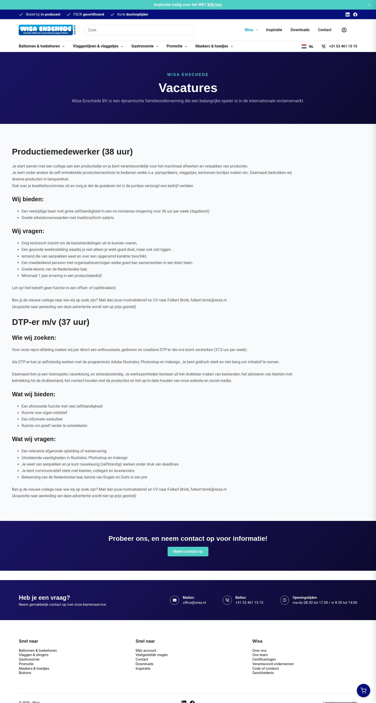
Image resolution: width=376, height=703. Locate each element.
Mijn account (145, 650)
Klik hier (214, 4)
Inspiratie (274, 30)
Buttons (25, 673)
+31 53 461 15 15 (343, 46)
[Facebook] (355, 14)
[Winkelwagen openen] (363, 690)
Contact (324, 30)
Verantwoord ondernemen (273, 664)
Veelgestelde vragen (151, 655)
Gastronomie (145, 46)
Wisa (252, 30)
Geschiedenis (263, 673)
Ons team (260, 655)
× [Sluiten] (369, 4)
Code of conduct (266, 668)
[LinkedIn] (348, 14)
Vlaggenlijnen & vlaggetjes (99, 46)
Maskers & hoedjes (215, 46)
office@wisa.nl (194, 602)
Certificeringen (264, 659)
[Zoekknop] (189, 30)
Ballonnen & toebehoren (42, 46)
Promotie (178, 46)
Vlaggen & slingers (33, 655)
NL (307, 46)
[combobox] (307, 46)
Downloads (300, 30)
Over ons (260, 650)
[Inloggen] (344, 30)
